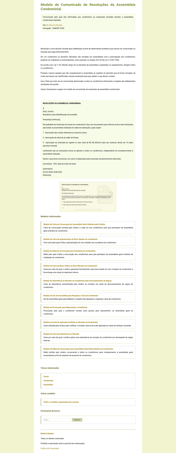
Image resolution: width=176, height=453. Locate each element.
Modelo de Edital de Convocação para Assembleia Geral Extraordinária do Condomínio (78, 349)
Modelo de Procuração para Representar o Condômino (65, 307)
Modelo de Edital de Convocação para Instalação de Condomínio (69, 251)
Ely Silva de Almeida (54, 25)
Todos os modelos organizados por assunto (61, 402)
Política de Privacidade (50, 448)
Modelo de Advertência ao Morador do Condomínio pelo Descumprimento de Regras (77, 281)
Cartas (46, 376)
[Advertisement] (88, 39)
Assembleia (48, 385)
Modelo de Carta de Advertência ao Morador (61, 334)
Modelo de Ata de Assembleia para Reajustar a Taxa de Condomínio (70, 296)
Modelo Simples (47, 433)
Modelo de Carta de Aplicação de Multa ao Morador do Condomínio (70, 322)
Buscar (77, 420)
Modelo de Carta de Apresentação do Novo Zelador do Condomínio (70, 239)
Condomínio (48, 381)
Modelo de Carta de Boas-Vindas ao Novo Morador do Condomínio (70, 266)
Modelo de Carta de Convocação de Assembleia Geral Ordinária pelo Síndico (74, 224)
